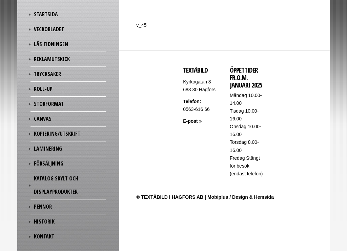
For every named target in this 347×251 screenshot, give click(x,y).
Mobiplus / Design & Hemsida (240, 197)
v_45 (141, 25)
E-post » (192, 121)
